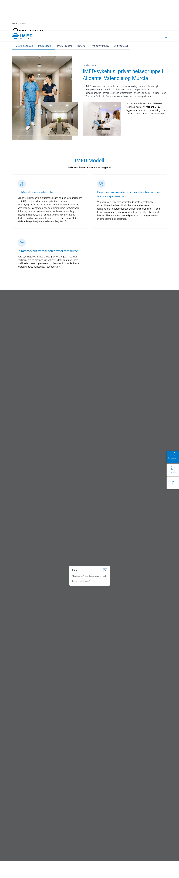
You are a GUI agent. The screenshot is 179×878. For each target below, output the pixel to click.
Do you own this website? (81, 402)
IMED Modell (45, 13)
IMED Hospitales (24, 13)
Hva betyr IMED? (100, 13)
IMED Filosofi (64, 13)
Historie (81, 13)
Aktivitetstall (121, 13)
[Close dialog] (105, 390)
